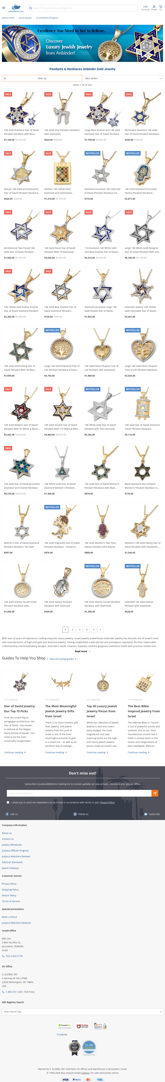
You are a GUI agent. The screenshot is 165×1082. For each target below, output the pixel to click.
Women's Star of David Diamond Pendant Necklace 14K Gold (21, 544)
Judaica (85, 1072)
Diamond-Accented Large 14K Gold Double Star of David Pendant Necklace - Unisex (101, 309)
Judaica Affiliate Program (15, 850)
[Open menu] (3, 8)
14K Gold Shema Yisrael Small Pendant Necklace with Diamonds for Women (20, 604)
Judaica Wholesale (12, 844)
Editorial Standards (12, 862)
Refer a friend (9, 917)
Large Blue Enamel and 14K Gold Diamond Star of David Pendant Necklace (102, 132)
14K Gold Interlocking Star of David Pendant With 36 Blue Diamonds (19, 368)
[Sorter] (123, 78)
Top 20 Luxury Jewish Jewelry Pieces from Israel (102, 711)
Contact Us (8, 838)
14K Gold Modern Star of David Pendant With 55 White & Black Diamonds (21, 427)
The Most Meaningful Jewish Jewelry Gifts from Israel (60, 711)
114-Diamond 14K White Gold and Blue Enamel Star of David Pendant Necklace (101, 250)
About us (7, 833)
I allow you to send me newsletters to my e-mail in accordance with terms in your (63, 802)
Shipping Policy (10, 889)
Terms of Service (11, 901)
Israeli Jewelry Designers (47, 17)
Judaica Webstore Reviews (16, 856)
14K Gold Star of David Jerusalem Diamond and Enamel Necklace (22, 485)
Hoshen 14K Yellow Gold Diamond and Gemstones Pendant (58, 191)
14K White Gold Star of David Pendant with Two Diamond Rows (100, 427)
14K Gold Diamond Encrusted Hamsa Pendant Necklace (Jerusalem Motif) (141, 191)
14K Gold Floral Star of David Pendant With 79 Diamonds (59, 249)
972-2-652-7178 (14, 956)
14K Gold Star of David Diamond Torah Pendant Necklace (142, 426)
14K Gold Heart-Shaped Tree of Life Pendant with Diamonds (101, 367)
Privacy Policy (107, 802)
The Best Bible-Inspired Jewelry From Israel (144, 711)
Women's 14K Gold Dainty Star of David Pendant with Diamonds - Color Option (142, 545)
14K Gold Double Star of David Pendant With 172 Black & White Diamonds (61, 427)
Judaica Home (8, 17)
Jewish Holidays (10, 868)
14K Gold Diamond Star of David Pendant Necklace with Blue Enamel (21, 132)
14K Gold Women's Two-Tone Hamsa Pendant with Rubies (100, 544)
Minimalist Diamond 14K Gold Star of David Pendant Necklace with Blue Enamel (142, 132)
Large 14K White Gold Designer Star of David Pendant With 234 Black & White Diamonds (142, 250)
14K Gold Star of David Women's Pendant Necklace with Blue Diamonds (102, 486)
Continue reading (15, 752)
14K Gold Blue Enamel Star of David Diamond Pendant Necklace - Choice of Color (60, 309)
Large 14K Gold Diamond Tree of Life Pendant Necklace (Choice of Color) (62, 368)
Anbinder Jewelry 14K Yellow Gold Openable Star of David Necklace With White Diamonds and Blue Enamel (142, 309)
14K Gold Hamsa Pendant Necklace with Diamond (58, 603)
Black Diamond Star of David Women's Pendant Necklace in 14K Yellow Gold (141, 486)
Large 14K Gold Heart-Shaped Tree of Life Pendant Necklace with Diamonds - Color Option (141, 368)
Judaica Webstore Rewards (16, 922)
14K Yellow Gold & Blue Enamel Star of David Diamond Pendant (21, 308)
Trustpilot (62, 1034)
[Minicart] (160, 8)
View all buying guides (63, 658)
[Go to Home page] (15, 8)
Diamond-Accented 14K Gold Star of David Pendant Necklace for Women (103, 191)
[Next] (100, 630)
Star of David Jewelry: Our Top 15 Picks (19, 708)
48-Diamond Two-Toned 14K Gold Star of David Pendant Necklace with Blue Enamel (19, 250)
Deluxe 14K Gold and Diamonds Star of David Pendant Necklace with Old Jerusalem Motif (21, 191)
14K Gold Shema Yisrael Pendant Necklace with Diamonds (102, 603)
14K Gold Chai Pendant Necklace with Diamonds (62, 131)
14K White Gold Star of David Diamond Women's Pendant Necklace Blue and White (60, 486)
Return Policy (9, 895)
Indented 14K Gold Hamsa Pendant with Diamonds (139, 603)
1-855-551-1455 (14, 991)
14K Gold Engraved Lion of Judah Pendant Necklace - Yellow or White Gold (62, 545)
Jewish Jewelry (25, 17)
